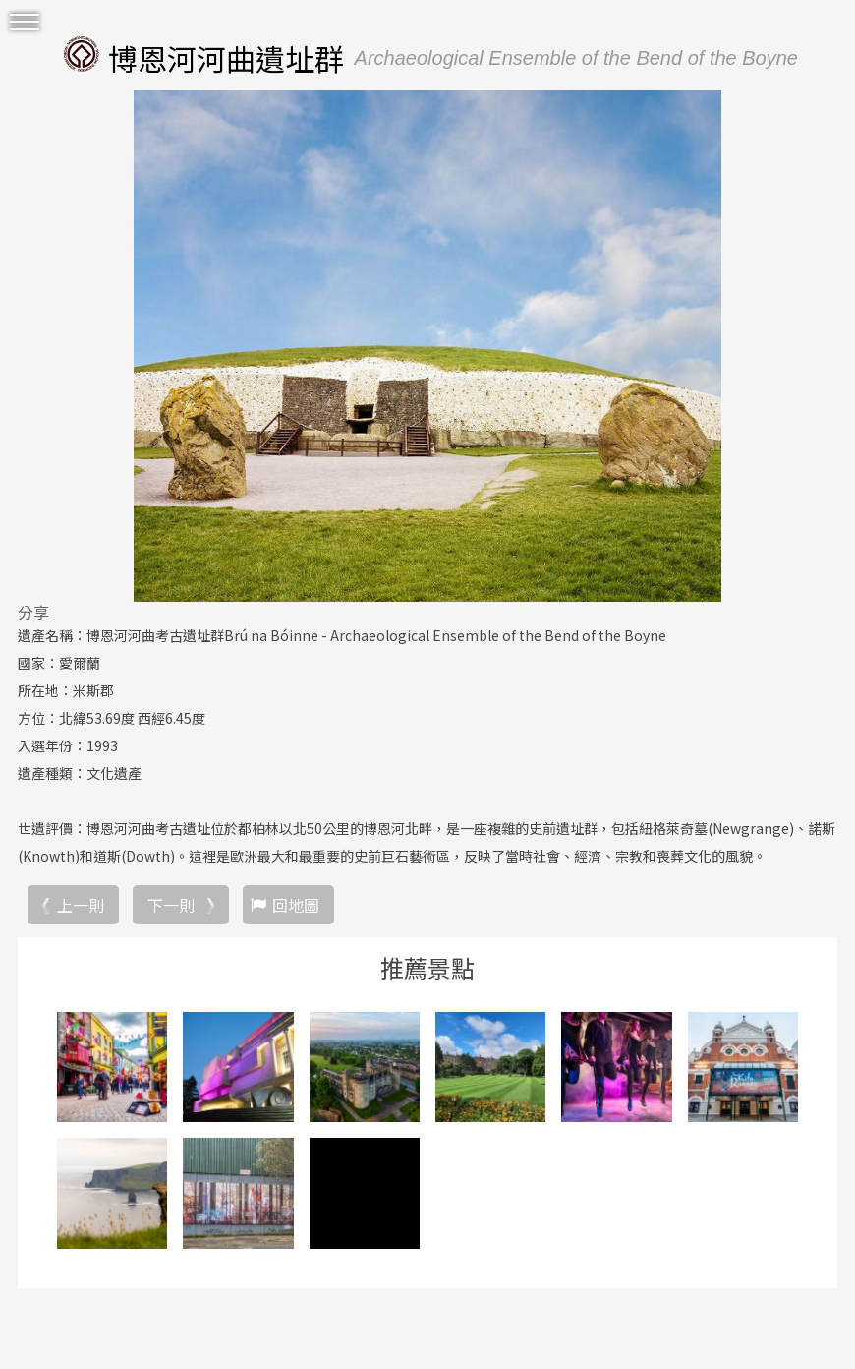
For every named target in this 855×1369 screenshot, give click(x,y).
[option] (427, 346)
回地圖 (295, 905)
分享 (33, 612)
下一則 (171, 905)
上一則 (80, 905)
